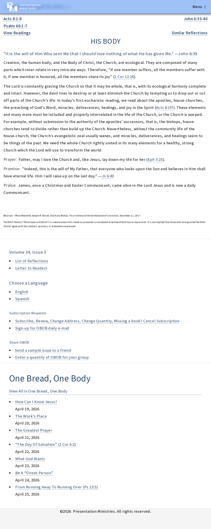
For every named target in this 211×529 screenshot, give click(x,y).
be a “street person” (34, 472)
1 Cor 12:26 (124, 76)
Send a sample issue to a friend (43, 350)
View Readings (17, 32)
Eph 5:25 (155, 159)
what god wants (30, 458)
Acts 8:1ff (164, 107)
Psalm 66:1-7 (15, 25)
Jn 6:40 (108, 175)
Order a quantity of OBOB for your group (52, 357)
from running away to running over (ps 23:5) (56, 486)
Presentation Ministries (30, 6)
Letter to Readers (31, 268)
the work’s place (31, 416)
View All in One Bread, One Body (38, 391)
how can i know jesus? (36, 401)
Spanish (22, 298)
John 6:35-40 (196, 18)
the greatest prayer (33, 430)
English (21, 291)
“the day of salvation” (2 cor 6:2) (45, 444)
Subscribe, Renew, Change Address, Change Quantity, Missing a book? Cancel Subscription (97, 320)
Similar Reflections (190, 32)
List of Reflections (31, 260)
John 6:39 (187, 54)
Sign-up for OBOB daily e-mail (42, 328)
